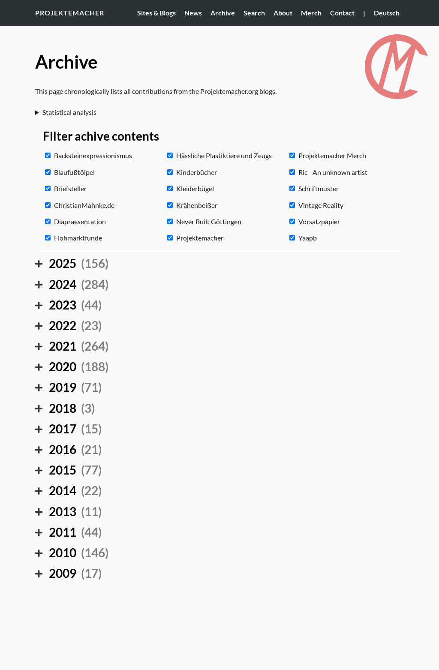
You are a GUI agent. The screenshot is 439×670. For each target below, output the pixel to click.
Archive (222, 13)
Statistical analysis (69, 112)
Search (254, 13)
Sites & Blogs (156, 13)
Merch (311, 13)
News (193, 13)
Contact (342, 13)
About (283, 13)
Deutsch (387, 13)
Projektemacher (69, 13)
